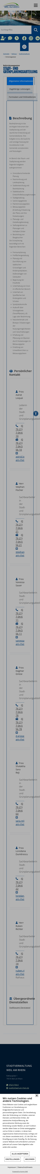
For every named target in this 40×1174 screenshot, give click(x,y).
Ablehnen (29, 1159)
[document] (20, 1124)
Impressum (12, 1167)
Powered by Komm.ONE (20, 1172)
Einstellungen (13, 1159)
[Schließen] (36, 1095)
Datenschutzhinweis (25, 1167)
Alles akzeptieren (20, 1154)
